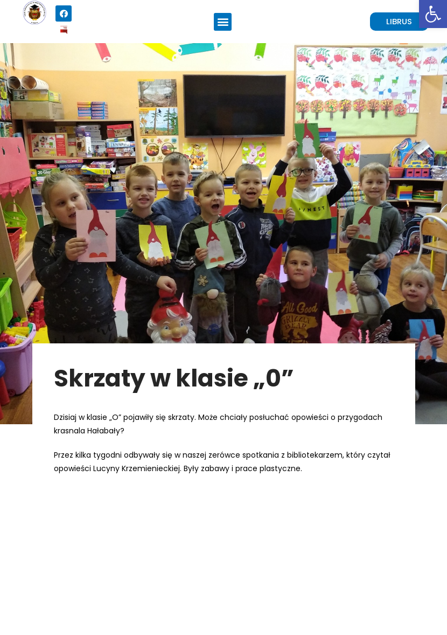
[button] (223, 22)
